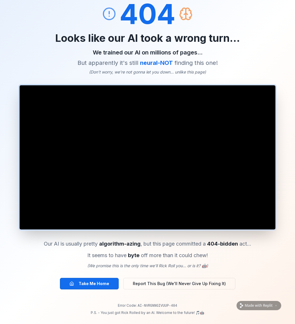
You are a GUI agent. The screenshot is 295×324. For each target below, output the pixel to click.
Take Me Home (89, 283)
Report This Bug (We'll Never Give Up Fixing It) (179, 283)
